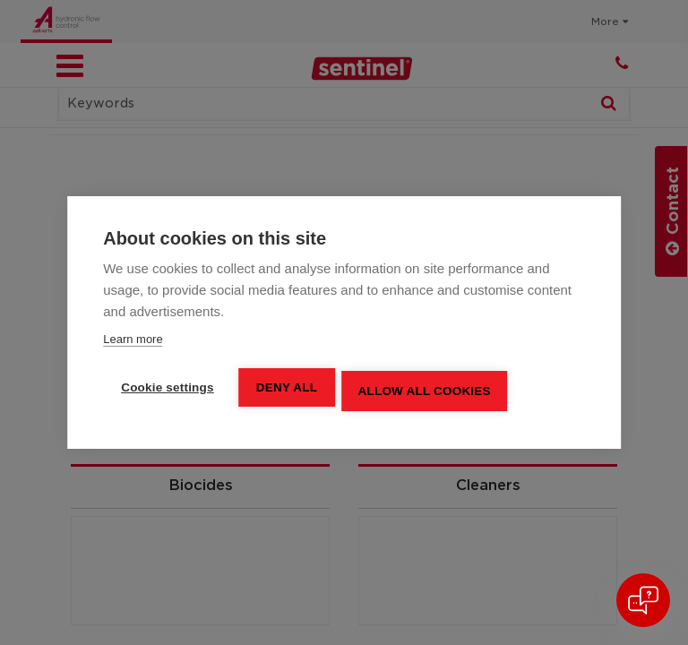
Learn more (132, 339)
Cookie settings (167, 387)
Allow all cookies (429, 388)
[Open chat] (643, 600)
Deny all (289, 387)
